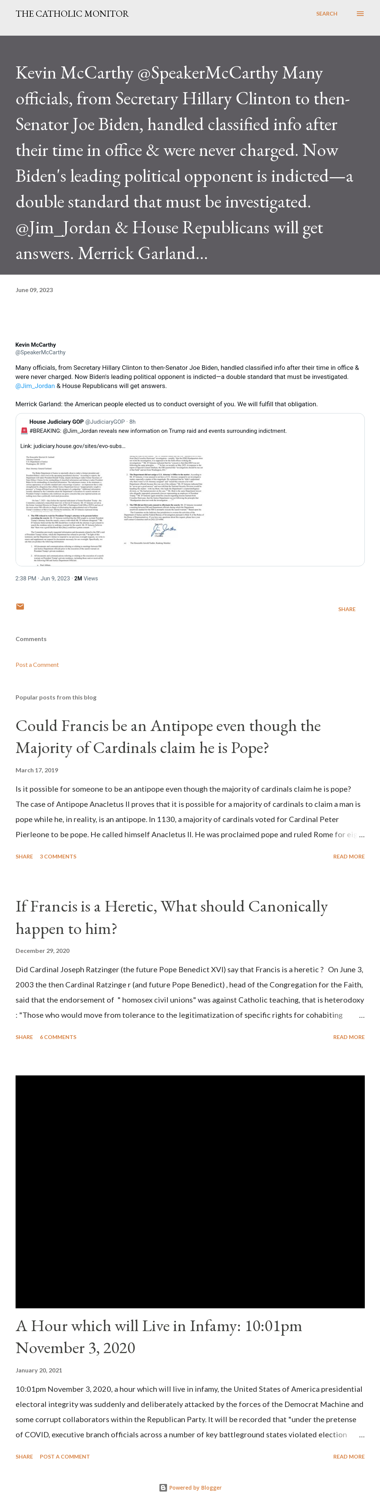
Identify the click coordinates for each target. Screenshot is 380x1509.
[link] (36, 345)
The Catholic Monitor (72, 13)
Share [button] (347, 609)
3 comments (58, 856)
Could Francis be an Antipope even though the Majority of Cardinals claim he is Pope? (168, 736)
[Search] (326, 13)
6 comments (58, 1037)
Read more (349, 856)
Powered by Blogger (190, 1487)
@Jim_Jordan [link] (35, 386)
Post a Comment (37, 664)
